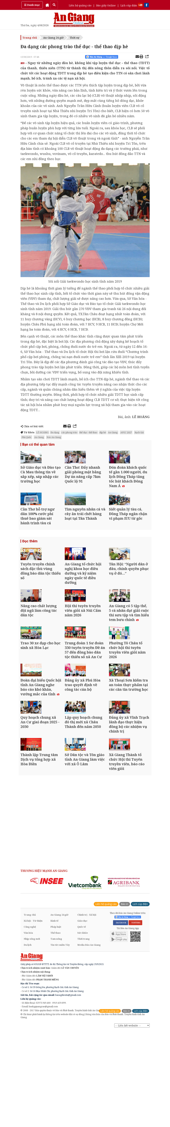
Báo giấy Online (106, 5)
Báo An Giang (54, 437)
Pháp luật (55, 1022)
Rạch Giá (139, 432)
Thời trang (83, 1034)
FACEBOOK (120, 1019)
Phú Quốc (26, 437)
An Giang (113, 432)
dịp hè (102, 432)
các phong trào (69, 432)
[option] (47, 977)
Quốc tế (81, 1022)
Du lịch (27, 1040)
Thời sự (74, 37)
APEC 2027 (126, 432)
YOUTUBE (135, 1019)
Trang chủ (29, 37)
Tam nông (56, 1034)
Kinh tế (54, 1016)
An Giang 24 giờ (53, 37)
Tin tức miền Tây (60, 1040)
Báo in (124, 1000)
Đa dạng (55, 432)
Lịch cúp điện (128, 5)
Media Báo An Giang (89, 1040)
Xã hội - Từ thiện (33, 1016)
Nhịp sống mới (32, 1034)
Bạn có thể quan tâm (37, 445)
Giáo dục (82, 1016)
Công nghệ (30, 1022)
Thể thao (55, 1028)
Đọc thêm (29, 566)
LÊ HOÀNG (42, 432)
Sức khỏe (82, 1028)
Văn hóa (28, 1028)
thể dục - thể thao (88, 432)
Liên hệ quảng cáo (80, 5)
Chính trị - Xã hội (86, 1010)
